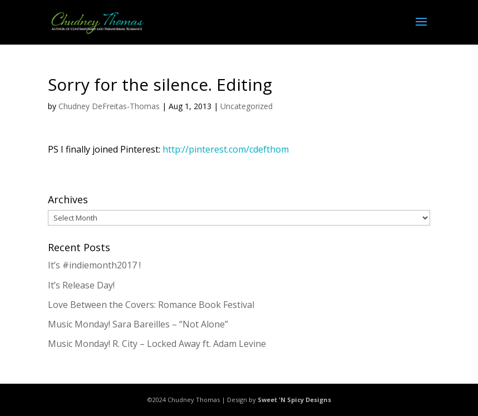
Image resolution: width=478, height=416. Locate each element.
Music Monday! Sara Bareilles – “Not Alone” (138, 324)
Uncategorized (246, 106)
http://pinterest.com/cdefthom (225, 149)
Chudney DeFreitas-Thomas (109, 106)
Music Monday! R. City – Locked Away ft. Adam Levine (157, 343)
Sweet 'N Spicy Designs (294, 399)
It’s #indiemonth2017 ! (94, 265)
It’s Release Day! (81, 285)
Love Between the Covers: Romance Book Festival (151, 304)
